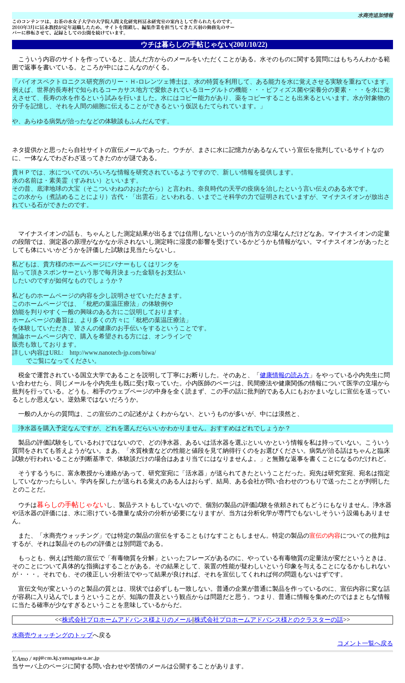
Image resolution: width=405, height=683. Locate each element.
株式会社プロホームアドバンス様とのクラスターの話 (268, 619)
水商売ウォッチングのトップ (52, 635)
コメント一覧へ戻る (365, 643)
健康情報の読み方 (284, 375)
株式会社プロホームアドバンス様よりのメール (127, 619)
